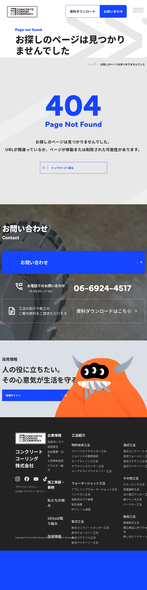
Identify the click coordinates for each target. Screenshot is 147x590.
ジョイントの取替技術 (85, 456)
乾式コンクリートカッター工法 (90, 527)
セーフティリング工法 (85, 461)
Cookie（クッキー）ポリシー (30, 491)
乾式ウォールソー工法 (85, 532)
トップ (92, 64)
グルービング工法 (134, 484)
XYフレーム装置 (81, 509)
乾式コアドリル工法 (84, 537)
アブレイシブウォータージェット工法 (94, 489)
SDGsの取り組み (55, 521)
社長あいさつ (55, 442)
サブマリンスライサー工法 (88, 466)
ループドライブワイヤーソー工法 (92, 471)
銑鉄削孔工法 (131, 522)
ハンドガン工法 (81, 494)
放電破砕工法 (131, 489)
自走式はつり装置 (82, 499)
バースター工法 (132, 504)
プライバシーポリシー (26, 486)
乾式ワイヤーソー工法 (85, 542)
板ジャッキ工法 (132, 499)
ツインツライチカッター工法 (89, 451)
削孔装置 (77, 504)
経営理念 (52, 447)
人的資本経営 (55, 461)
